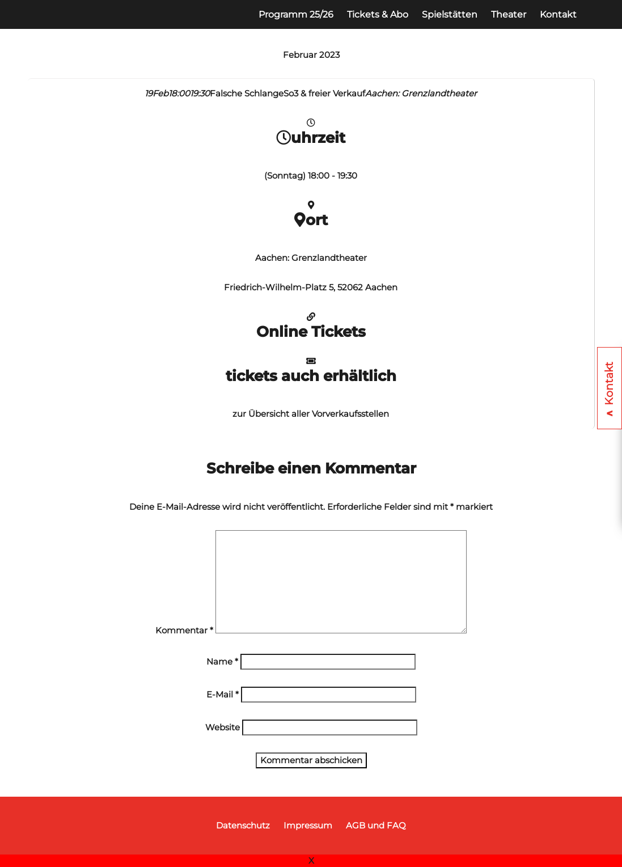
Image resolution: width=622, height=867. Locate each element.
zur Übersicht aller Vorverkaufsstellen (310, 413)
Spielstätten (449, 14)
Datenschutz (243, 825)
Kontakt (558, 14)
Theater (508, 14)
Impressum (308, 825)
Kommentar (184, 630)
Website (222, 727)
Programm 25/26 (296, 14)
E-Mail (222, 694)
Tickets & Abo (377, 14)
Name (222, 661)
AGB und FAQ (376, 825)
